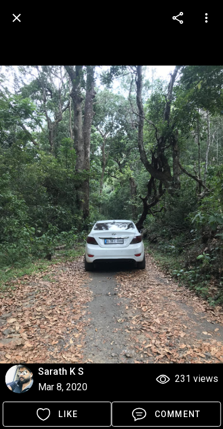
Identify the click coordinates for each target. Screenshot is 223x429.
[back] (16, 18)
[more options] (178, 18)
